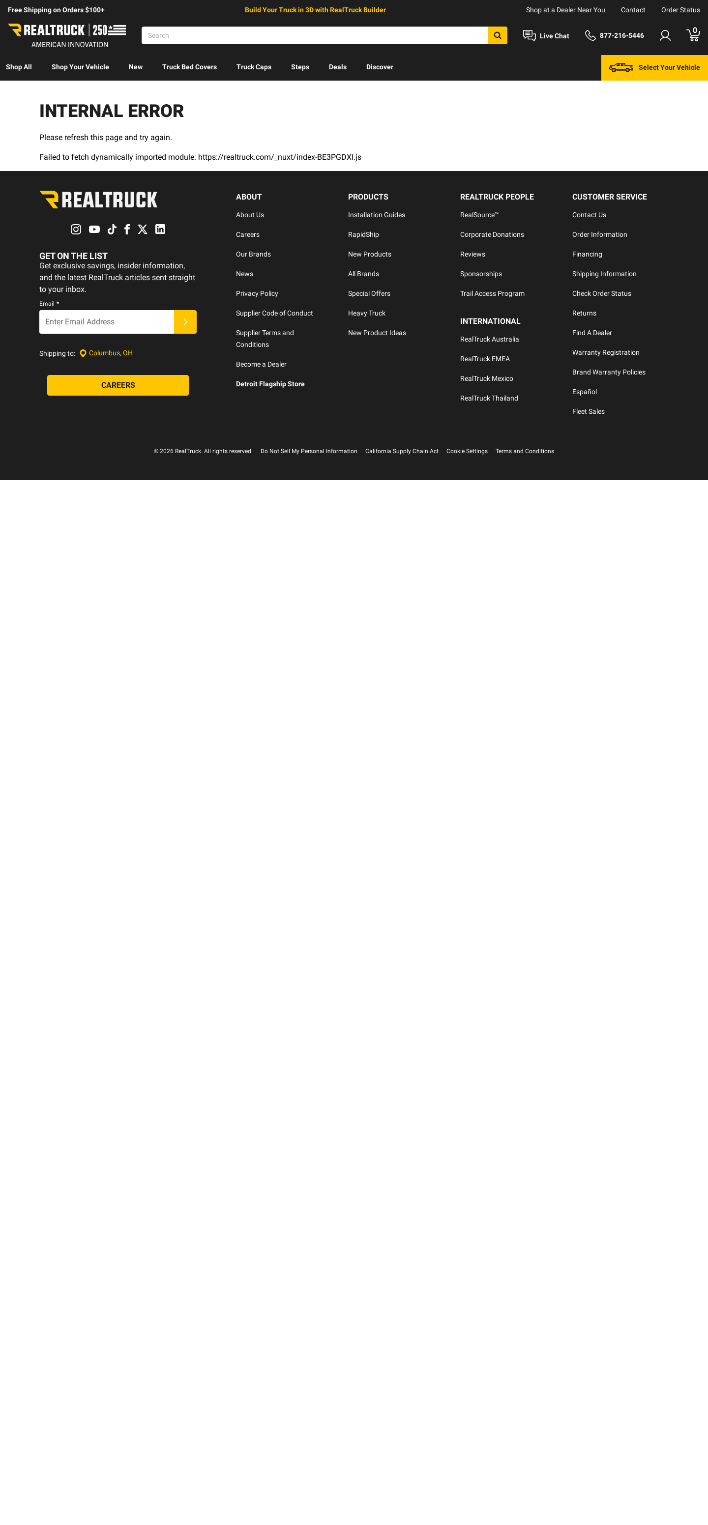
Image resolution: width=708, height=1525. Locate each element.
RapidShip (363, 234)
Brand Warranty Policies (609, 372)
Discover (379, 67)
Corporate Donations (492, 234)
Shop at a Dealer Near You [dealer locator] (565, 10)
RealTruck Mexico (486, 378)
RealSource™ (479, 215)
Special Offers (369, 293)
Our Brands (253, 254)
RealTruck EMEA (485, 359)
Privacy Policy (257, 293)
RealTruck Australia (489, 339)
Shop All (19, 67)
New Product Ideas (377, 333)
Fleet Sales (588, 411)
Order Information (599, 234)
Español (584, 392)
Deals (338, 67)
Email (49, 303)
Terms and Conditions (525, 451)
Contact (633, 10)
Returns (584, 313)
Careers (248, 234)
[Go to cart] (693, 35)
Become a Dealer (261, 364)
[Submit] (185, 322)
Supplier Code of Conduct (274, 313)
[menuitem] (19, 68)
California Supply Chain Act (402, 451)
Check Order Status (601, 293)
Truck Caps (253, 67)
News (244, 274)
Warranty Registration (606, 352)
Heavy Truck (366, 313)
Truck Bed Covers (189, 67)
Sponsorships (481, 274)
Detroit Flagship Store (270, 384)
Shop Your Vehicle (80, 67)
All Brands (363, 274)
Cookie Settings (467, 451)
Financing (587, 254)
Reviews (472, 254)
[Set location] (106, 353)
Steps (300, 67)
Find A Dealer (592, 333)
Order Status (680, 10)
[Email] (106, 322)
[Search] (324, 35)
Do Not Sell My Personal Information (309, 451)
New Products (369, 254)
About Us (250, 215)
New (136, 67)
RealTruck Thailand (489, 398)
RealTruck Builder (358, 10)
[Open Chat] (546, 36)
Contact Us (589, 215)
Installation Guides (376, 215)
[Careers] (118, 385)
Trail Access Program (492, 293)
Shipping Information (604, 274)
